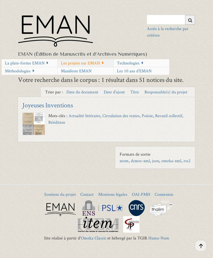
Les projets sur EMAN (80, 63)
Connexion (164, 194)
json (155, 161)
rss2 (187, 161)
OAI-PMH (141, 194)
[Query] (171, 19)
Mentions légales (112, 194)
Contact (87, 194)
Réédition (56, 122)
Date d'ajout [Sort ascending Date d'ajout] (115, 92)
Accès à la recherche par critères (167, 32)
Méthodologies (18, 71)
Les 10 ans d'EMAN (134, 71)
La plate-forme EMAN (25, 63)
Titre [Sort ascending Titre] (135, 92)
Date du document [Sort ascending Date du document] (82, 92)
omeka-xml (171, 161)
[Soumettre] (190, 20)
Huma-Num (158, 238)
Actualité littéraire (84, 115)
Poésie (147, 115)
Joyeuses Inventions (47, 105)
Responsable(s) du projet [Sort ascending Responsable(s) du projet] (165, 92)
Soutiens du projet (60, 194)
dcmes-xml (140, 161)
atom (124, 161)
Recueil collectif (168, 115)
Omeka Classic (93, 238)
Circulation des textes (121, 115)
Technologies (128, 63)
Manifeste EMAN (76, 71)
